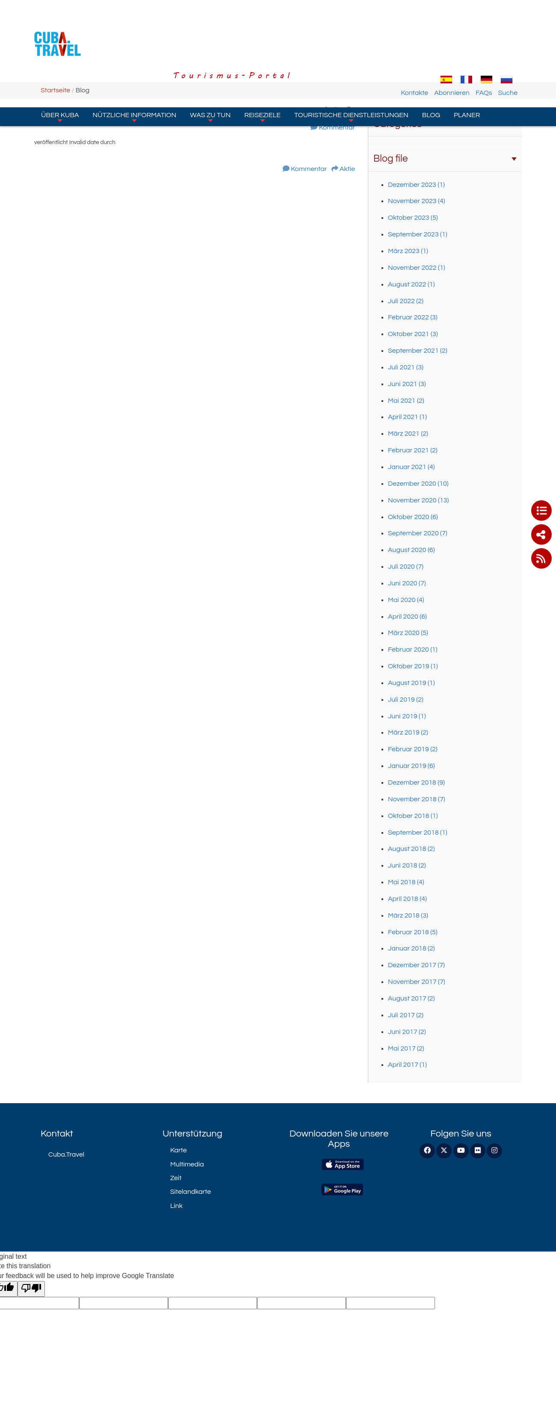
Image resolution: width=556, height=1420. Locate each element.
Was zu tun (210, 68)
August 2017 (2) (411, 998)
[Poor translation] (31, 1289)
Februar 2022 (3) (413, 317)
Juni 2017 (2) (407, 1031)
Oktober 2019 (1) (413, 666)
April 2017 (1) (407, 1064)
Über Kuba (60, 68)
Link (176, 1205)
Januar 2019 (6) (411, 765)
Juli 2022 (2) (405, 301)
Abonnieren (461, 44)
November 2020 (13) (418, 500)
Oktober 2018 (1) (413, 815)
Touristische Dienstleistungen (351, 68)
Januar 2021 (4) (411, 466)
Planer (467, 66)
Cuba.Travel (66, 1154)
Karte (178, 1150)
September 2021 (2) (417, 350)
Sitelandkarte (190, 1191)
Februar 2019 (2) (413, 749)
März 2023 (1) (408, 251)
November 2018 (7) (416, 799)
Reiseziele (262, 68)
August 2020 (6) (411, 549)
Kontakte (424, 44)
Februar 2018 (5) (413, 932)
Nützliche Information (135, 68)
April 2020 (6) (407, 616)
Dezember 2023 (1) (416, 184)
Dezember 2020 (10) (418, 483)
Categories (445, 124)
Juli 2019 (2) (405, 699)
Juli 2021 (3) (405, 367)
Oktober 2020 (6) (413, 517)
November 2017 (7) (416, 981)
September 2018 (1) (417, 832)
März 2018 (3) (408, 915)
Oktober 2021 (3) (413, 334)
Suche (517, 44)
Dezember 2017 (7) (416, 965)
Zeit (175, 1178)
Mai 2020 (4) (406, 599)
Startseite (55, 90)
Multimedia (187, 1164)
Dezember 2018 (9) (416, 782)
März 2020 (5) (408, 632)
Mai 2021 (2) (406, 400)
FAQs (493, 44)
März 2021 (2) (408, 433)
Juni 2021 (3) (407, 384)
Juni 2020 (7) (407, 583)
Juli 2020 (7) (405, 566)
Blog (431, 66)
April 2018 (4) (407, 898)
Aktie (347, 168)
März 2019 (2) (408, 732)
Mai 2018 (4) (406, 882)
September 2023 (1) (417, 234)
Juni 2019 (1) (407, 716)
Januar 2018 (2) (411, 948)
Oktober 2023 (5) (413, 217)
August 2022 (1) (411, 284)
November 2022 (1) (416, 267)
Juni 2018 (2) (407, 865)
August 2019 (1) (411, 682)
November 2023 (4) (416, 201)
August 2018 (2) (411, 848)
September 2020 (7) (417, 533)
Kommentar (337, 127)
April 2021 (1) (407, 416)
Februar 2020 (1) (413, 649)
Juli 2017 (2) (405, 1015)
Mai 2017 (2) (406, 1048)
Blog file (445, 159)
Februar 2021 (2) (413, 450)
